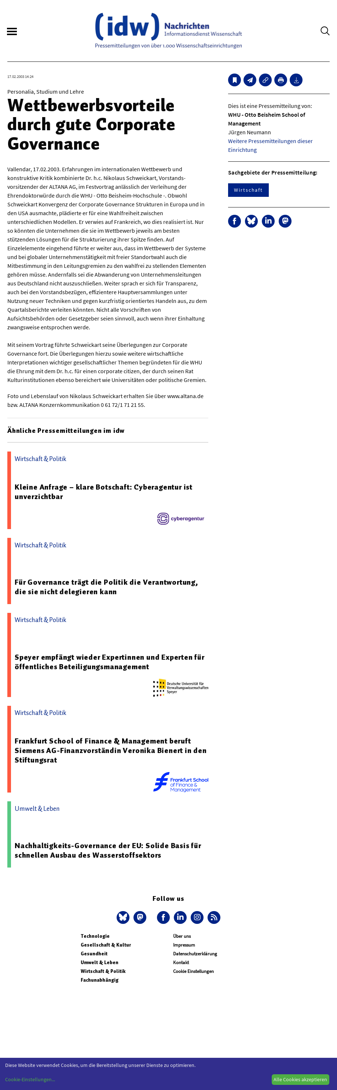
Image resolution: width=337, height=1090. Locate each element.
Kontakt (181, 962)
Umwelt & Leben (99, 962)
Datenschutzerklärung (195, 954)
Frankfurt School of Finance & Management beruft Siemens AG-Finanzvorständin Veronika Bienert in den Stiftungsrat (111, 750)
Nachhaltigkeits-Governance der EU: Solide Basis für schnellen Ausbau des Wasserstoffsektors (108, 850)
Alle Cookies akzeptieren (300, 1079)
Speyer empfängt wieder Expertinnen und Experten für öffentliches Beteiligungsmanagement (110, 662)
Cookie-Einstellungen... (30, 1079)
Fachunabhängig (99, 980)
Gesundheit (94, 953)
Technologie (95, 936)
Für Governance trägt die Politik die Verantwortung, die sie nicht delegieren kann (106, 587)
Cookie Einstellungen (193, 971)
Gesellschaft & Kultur (106, 944)
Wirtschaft (248, 190)
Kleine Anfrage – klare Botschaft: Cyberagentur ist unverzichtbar (104, 492)
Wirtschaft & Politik (103, 971)
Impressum (184, 945)
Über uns (182, 936)
